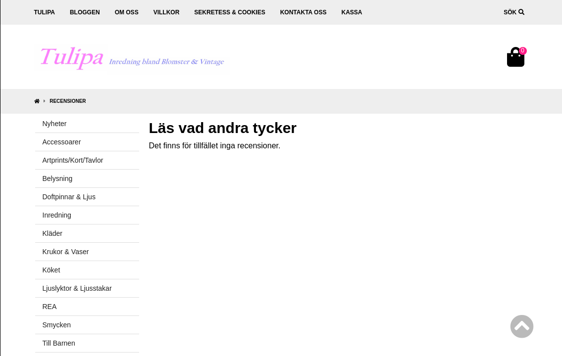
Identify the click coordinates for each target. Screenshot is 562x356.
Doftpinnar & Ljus (69, 197)
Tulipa (44, 12)
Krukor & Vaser (66, 252)
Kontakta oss (303, 12)
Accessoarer (62, 142)
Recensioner (68, 101)
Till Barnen (59, 343)
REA (50, 307)
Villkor (166, 12)
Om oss (127, 12)
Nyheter (55, 124)
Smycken (57, 325)
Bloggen (85, 12)
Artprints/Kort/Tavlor (73, 160)
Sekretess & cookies (229, 12)
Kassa (351, 12)
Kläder (52, 233)
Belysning (58, 178)
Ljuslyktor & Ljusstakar (77, 288)
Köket (51, 270)
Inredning (57, 215)
